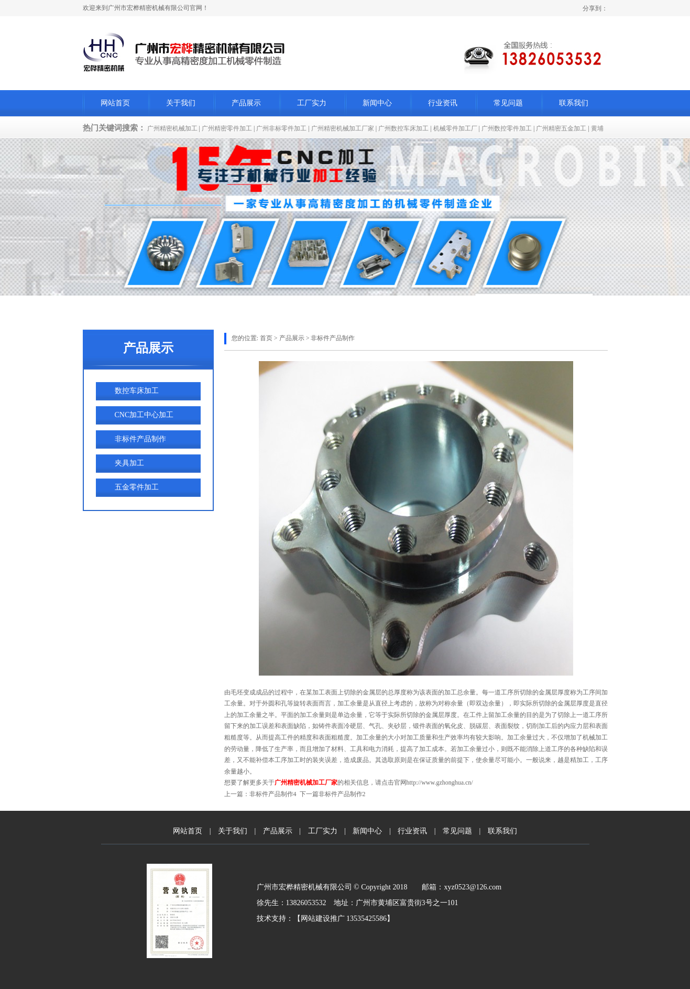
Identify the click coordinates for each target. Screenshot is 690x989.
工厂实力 (311, 103)
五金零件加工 (137, 487)
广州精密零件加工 (227, 128)
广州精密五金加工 (561, 128)
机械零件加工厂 (455, 128)
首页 (266, 338)
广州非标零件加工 (281, 128)
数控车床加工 (137, 391)
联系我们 (573, 103)
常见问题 (508, 103)
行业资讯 (442, 103)
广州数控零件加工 (506, 128)
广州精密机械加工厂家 (342, 128)
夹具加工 (129, 463)
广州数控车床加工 (403, 128)
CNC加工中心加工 (144, 415)
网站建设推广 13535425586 (344, 918)
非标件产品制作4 (273, 794)
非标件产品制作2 (342, 794)
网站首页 (115, 103)
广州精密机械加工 (172, 128)
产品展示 (246, 103)
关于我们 (180, 103)
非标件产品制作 (140, 439)
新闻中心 (377, 103)
